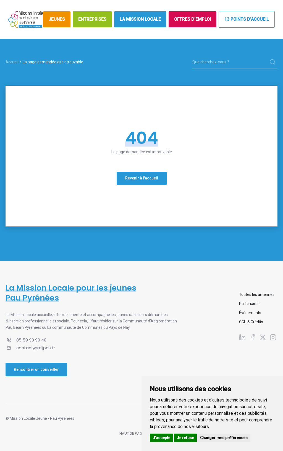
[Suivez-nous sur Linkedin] (242, 337)
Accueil (12, 62)
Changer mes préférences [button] (224, 438)
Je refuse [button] (185, 438)
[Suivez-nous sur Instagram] (273, 337)
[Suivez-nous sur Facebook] (252, 337)
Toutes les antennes (256, 294)
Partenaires (249, 303)
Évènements (250, 313)
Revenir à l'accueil (141, 178)
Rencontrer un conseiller (36, 369)
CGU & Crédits (251, 322)
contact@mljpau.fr (35, 348)
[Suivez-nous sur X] (263, 337)
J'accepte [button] (161, 438)
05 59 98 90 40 (31, 340)
